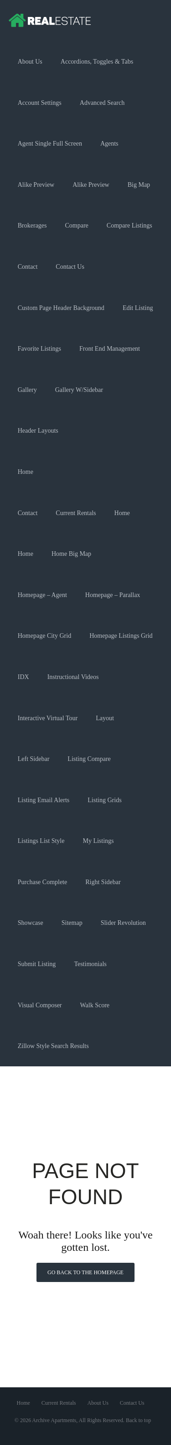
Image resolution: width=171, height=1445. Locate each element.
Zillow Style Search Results (53, 1046)
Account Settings (40, 102)
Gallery (27, 389)
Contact (28, 266)
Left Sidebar (34, 758)
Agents (109, 143)
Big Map (139, 184)
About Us (30, 61)
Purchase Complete (42, 882)
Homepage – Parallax (112, 595)
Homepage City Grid (44, 635)
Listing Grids (104, 800)
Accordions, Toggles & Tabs (97, 61)
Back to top (138, 1420)
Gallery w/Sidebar (79, 389)
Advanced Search (102, 102)
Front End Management (109, 348)
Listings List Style (41, 840)
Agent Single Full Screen (50, 143)
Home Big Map (71, 553)
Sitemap (72, 922)
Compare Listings (129, 225)
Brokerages (32, 225)
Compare (76, 225)
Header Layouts (38, 430)
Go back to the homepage (85, 1272)
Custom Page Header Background (61, 307)
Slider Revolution (123, 922)
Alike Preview (36, 184)
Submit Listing (37, 964)
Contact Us (70, 266)
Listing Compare (89, 758)
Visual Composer (40, 1005)
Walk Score (95, 1005)
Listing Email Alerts (44, 800)
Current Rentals (76, 513)
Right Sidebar (102, 882)
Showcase (30, 922)
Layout (105, 718)
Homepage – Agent (42, 595)
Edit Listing (138, 307)
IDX (23, 677)
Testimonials (90, 964)
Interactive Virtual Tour (48, 718)
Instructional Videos (73, 677)
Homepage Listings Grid (120, 635)
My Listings (98, 840)
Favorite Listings (39, 348)
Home (25, 471)
